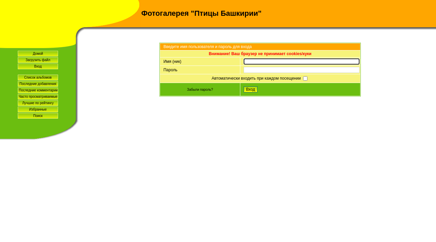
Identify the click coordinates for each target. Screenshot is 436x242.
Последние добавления (37, 84)
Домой (38, 53)
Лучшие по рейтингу (38, 103)
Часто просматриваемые (38, 96)
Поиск (38, 116)
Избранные (38, 109)
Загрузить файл (38, 60)
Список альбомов (38, 77)
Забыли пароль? (200, 89)
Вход (38, 66)
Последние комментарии (38, 90)
